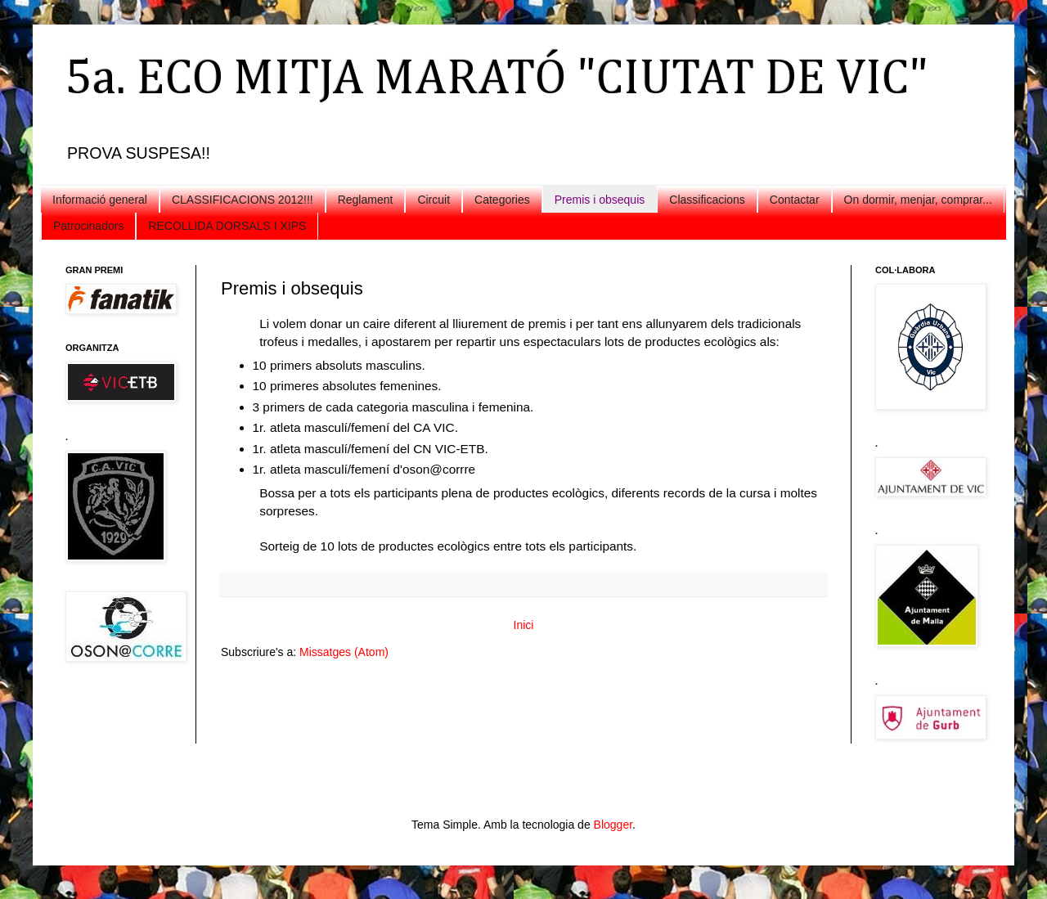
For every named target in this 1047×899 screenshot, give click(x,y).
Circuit (433, 199)
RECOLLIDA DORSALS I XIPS (227, 225)
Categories (502, 199)
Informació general (99, 199)
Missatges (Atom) (344, 652)
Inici (524, 625)
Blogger (613, 824)
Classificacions (707, 199)
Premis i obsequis (600, 199)
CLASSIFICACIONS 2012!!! (242, 199)
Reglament (365, 199)
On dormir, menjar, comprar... (918, 199)
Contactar (795, 199)
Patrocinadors (88, 225)
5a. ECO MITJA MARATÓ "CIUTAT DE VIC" (496, 79)
